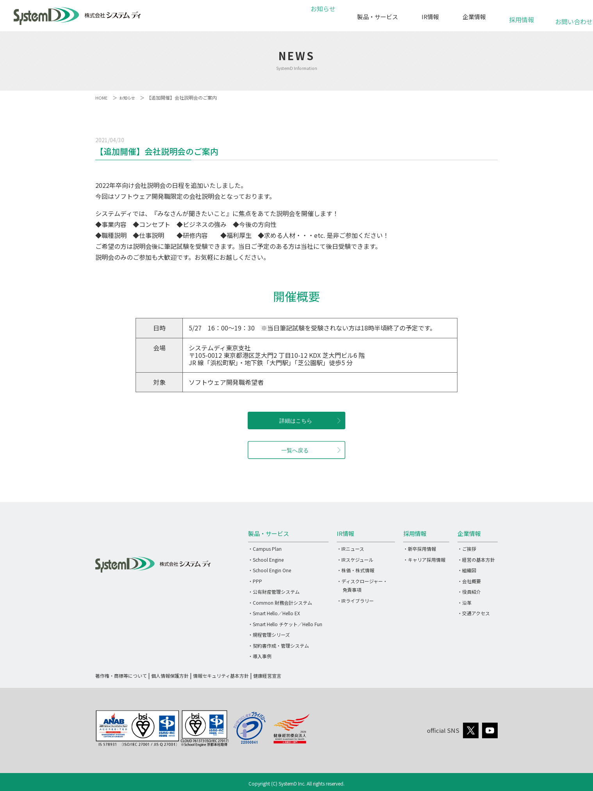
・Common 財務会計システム (280, 602)
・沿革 (464, 602)
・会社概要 (469, 581)
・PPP (255, 581)
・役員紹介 (469, 591)
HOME (101, 97)
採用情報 (521, 15)
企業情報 (474, 16)
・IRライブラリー (355, 600)
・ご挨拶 (466, 548)
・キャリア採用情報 (424, 559)
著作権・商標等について (121, 675)
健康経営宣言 (267, 675)
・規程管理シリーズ (269, 634)
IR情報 (430, 16)
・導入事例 (259, 656)
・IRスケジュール (355, 559)
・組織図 (466, 570)
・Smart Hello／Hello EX (274, 613)
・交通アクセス (473, 613)
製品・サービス (377, 16)
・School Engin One (269, 570)
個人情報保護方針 (170, 675)
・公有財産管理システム (274, 591)
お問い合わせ (569, 17)
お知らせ (322, 16)
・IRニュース (350, 548)
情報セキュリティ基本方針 (221, 675)
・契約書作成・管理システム (278, 645)
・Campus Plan (265, 548)
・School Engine (266, 559)
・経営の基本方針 (476, 559)
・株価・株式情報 (355, 570)
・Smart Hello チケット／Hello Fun (285, 624)
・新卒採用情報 (419, 548)
